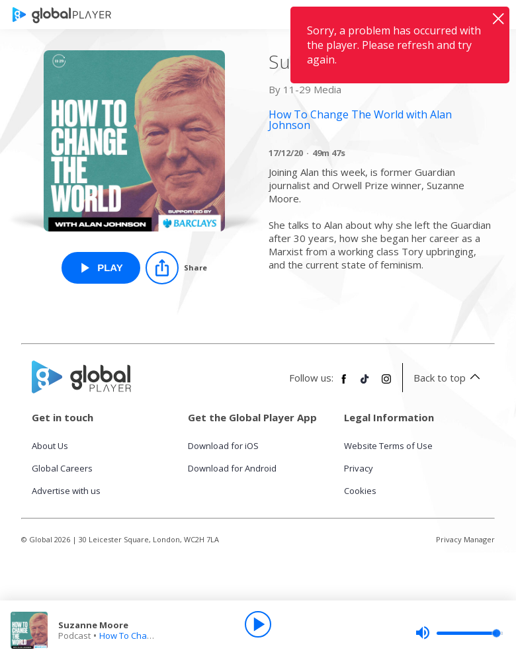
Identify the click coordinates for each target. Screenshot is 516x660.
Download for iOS (223, 446)
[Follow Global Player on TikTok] (365, 384)
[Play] (258, 624)
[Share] (176, 267)
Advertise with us (66, 491)
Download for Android (232, 468)
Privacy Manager (465, 539)
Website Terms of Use (388, 446)
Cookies (360, 491)
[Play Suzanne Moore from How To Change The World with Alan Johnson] (101, 268)
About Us (50, 446)
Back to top (448, 377)
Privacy (358, 468)
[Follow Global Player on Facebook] (344, 384)
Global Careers (62, 468)
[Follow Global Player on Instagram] (386, 384)
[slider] (459, 632)
